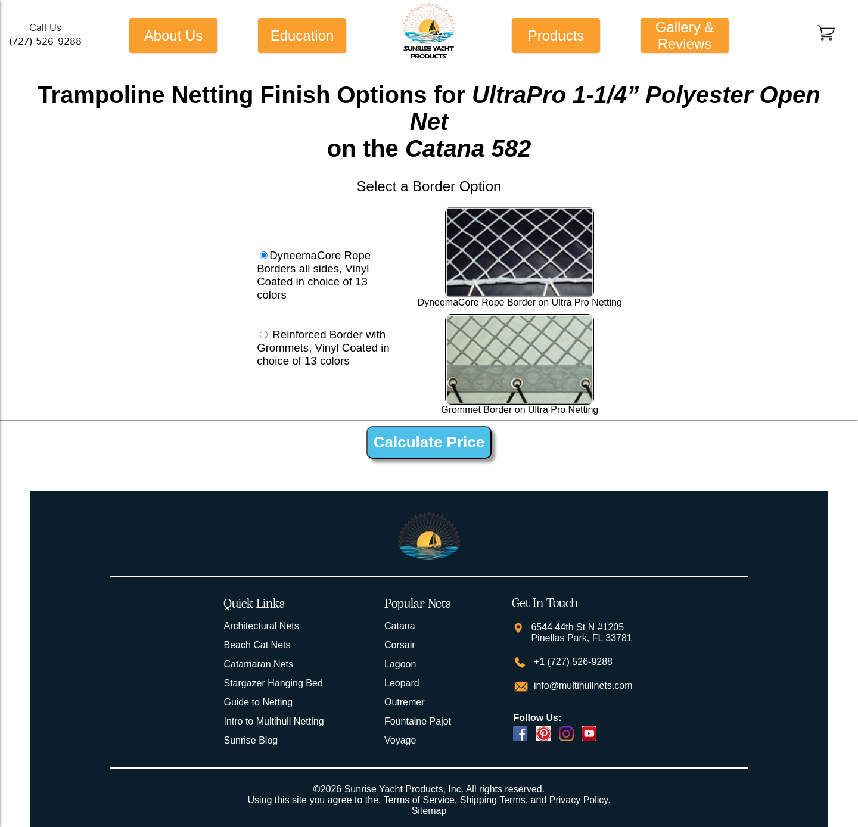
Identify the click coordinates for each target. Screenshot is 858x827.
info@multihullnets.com (581, 685)
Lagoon (400, 664)
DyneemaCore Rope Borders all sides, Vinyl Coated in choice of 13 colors (314, 275)
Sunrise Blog (250, 740)
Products (556, 35)
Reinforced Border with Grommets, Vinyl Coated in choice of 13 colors (323, 347)
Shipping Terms (493, 800)
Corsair (399, 645)
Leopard (401, 683)
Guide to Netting (258, 702)
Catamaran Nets (258, 664)
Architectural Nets (261, 626)
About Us (173, 35)
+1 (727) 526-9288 (572, 662)
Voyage (400, 740)
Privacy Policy (578, 800)
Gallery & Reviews (684, 35)
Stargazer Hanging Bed (272, 683)
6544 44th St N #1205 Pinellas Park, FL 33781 (581, 632)
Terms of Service (419, 800)
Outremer (404, 702)
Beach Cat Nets (256, 645)
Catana (399, 626)
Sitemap (429, 811)
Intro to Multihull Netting (273, 721)
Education (302, 35)
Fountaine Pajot (417, 721)
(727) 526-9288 (45, 41)
